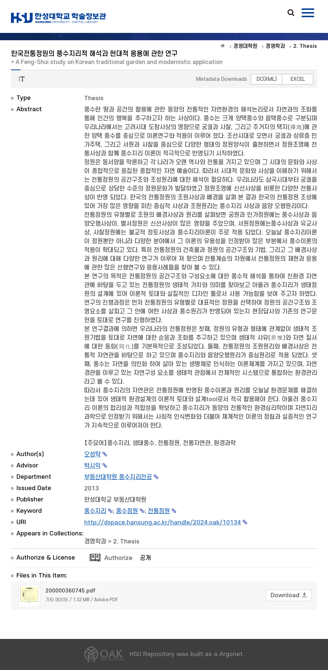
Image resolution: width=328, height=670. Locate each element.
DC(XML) (267, 79)
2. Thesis (126, 541)
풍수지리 (95, 511)
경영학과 (95, 541)
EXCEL (298, 79)
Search (291, 13)
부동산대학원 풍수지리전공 (118, 477)
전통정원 (159, 511)
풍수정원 (127, 511)
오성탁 (92, 454)
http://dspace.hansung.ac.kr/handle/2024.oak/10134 (162, 522)
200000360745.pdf (70, 591)
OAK (58, 18)
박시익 (92, 466)
